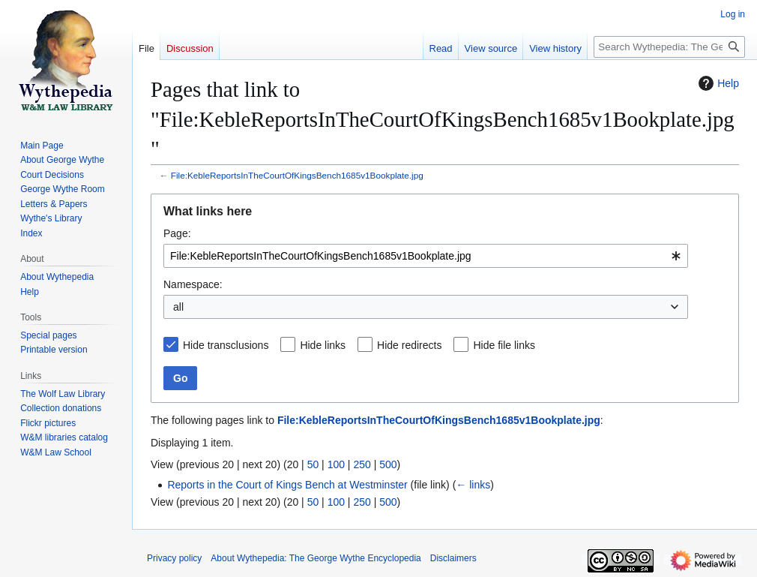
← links (473, 485)
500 (387, 464)
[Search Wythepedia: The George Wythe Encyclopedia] (669, 47)
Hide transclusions (225, 345)
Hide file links (503, 345)
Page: (177, 233)
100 (336, 464)
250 (361, 464)
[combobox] (425, 256)
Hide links (323, 345)
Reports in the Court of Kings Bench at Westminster (287, 485)
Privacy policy (174, 558)
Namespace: (193, 284)
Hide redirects (409, 345)
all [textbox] (178, 307)
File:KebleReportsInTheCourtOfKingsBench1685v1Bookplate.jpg (297, 175)
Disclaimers (453, 558)
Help (717, 83)
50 (313, 464)
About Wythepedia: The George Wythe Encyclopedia (315, 558)
